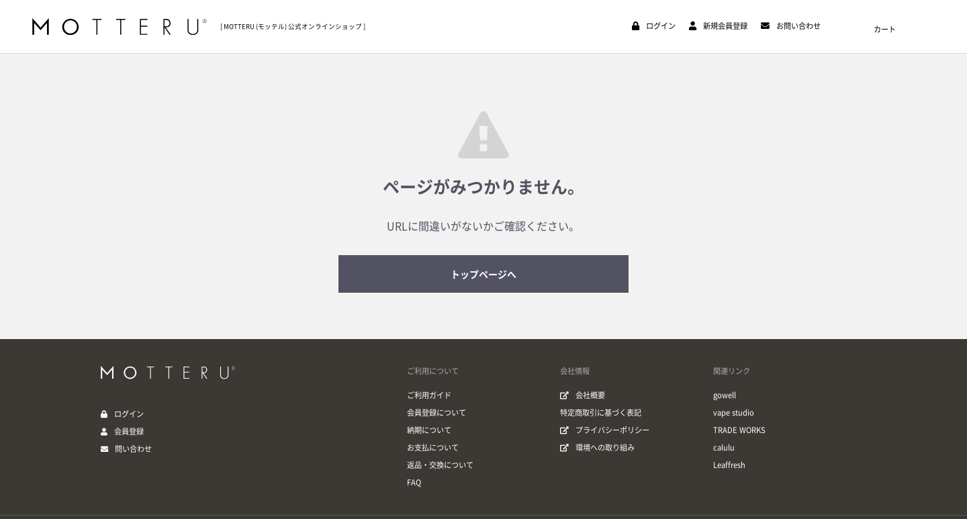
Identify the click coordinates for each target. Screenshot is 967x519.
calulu (724, 447)
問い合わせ (133, 449)
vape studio (733, 412)
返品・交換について (440, 465)
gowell (724, 395)
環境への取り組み (597, 447)
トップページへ (483, 274)
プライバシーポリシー (604, 430)
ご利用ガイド (429, 395)
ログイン (129, 414)
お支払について (433, 447)
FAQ (414, 482)
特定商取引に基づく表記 (600, 412)
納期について (429, 430)
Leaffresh (729, 465)
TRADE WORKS (739, 430)
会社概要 (582, 395)
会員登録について (436, 412)
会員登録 (129, 431)
